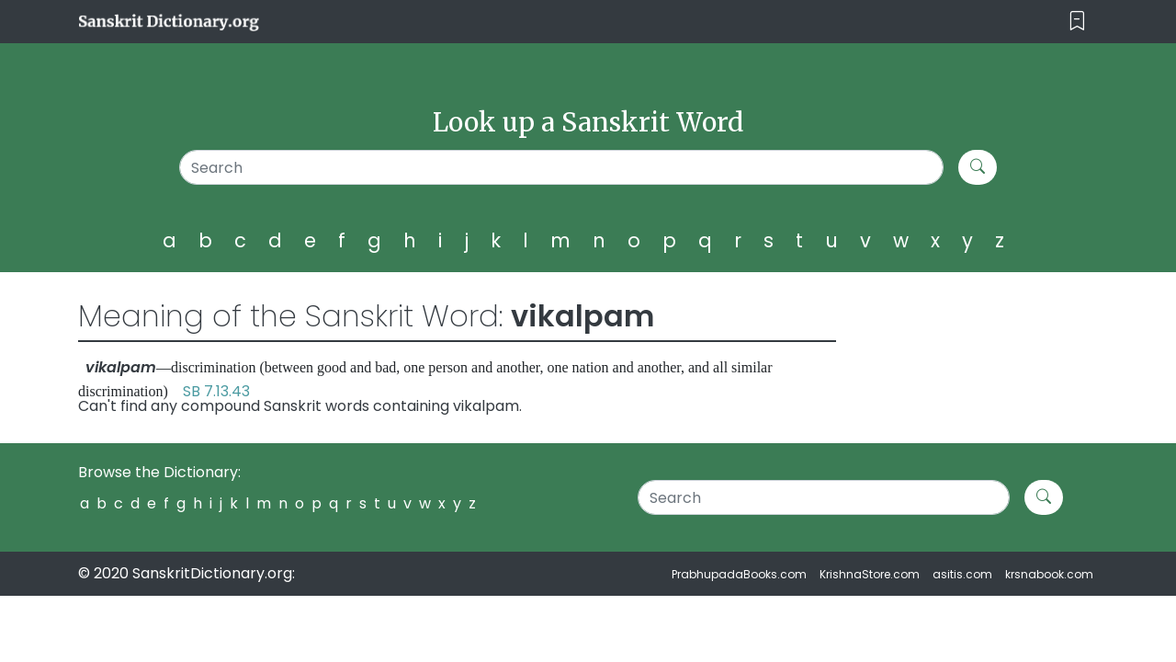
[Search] (561, 167)
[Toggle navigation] (1077, 21)
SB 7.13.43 (216, 391)
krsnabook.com (1049, 574)
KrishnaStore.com (870, 574)
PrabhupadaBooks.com (739, 574)
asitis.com (962, 574)
